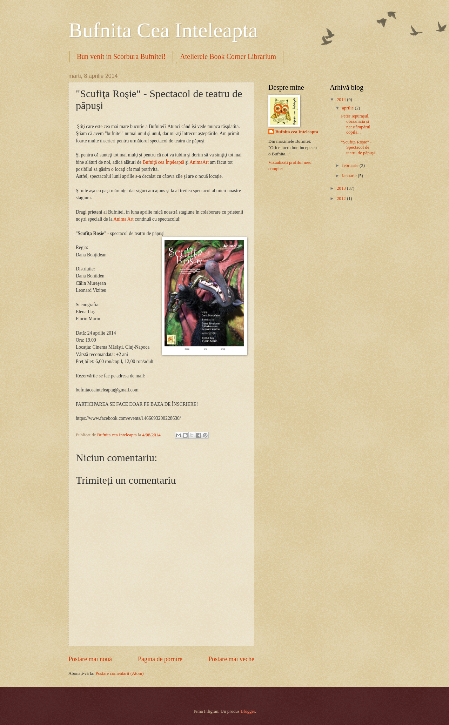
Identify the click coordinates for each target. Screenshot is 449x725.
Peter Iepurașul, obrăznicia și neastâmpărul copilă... (355, 124)
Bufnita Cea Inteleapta (163, 30)
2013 (342, 188)
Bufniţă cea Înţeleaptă (164, 162)
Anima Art (123, 219)
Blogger (248, 711)
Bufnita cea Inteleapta (296, 131)
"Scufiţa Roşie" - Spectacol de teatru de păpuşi (358, 147)
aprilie (348, 108)
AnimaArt (199, 162)
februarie (351, 165)
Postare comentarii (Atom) (119, 673)
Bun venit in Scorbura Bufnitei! (121, 56)
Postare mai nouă (90, 659)
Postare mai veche (231, 659)
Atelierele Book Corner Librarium (228, 56)
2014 (342, 99)
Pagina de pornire (160, 659)
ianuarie (350, 175)
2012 (342, 198)
